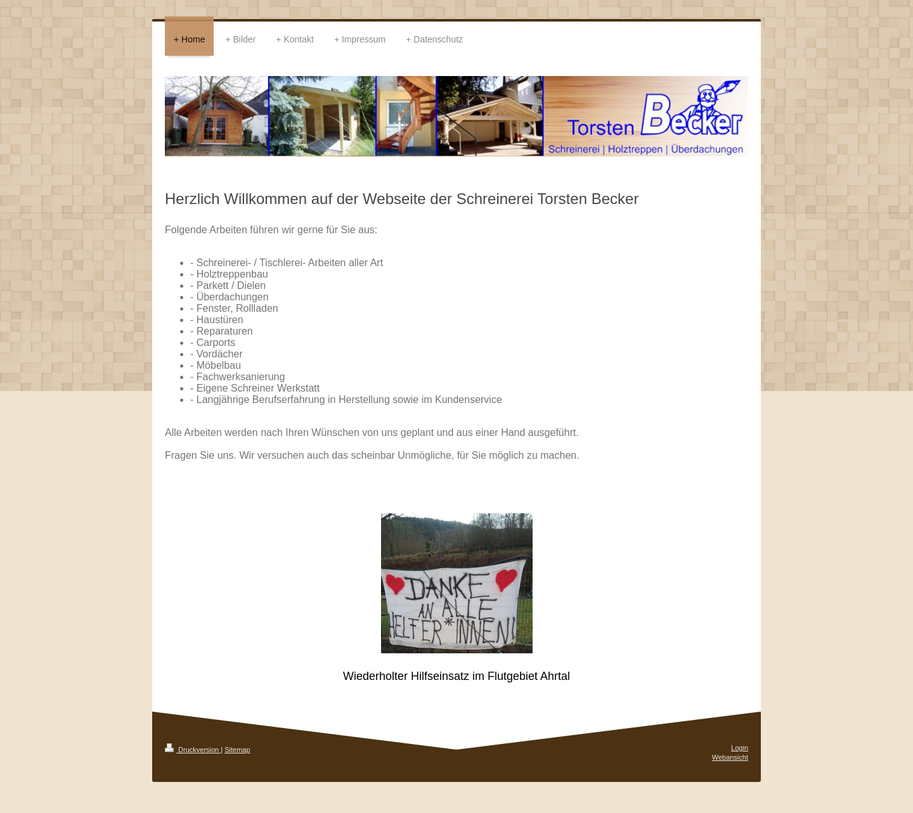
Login (739, 748)
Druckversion (193, 749)
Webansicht (730, 757)
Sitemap (237, 749)
